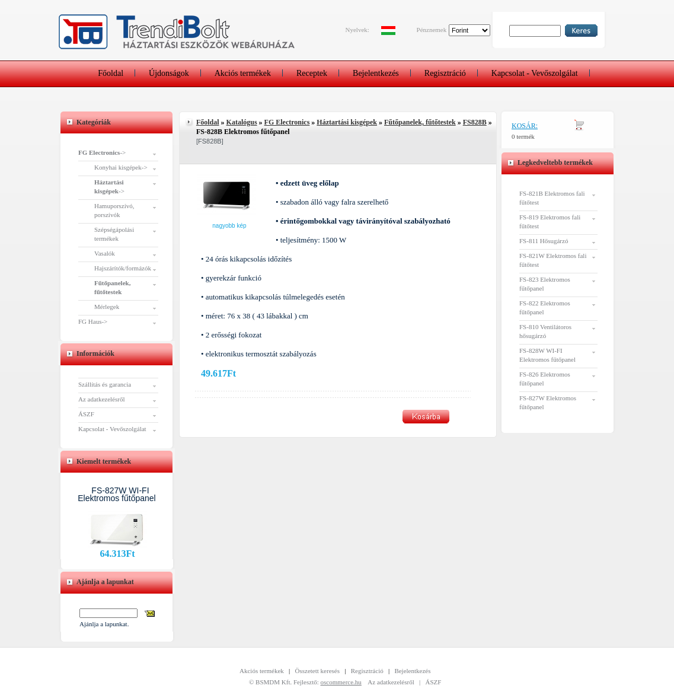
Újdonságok (169, 73)
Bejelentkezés (376, 73)
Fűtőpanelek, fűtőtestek (420, 122)
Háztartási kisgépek (347, 122)
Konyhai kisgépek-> (121, 167)
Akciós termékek (243, 73)
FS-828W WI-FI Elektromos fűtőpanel (547, 355)
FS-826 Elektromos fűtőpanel (544, 379)
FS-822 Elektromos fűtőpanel (544, 307)
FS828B (475, 122)
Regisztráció (445, 73)
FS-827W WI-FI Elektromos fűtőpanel (117, 494)
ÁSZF (86, 413)
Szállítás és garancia (104, 384)
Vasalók (104, 253)
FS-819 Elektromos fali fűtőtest (549, 221)
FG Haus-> (92, 321)
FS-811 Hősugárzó (543, 240)
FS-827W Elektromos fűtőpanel (547, 402)
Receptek (311, 73)
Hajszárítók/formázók (122, 268)
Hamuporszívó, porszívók (114, 210)
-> (102, 152)
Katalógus (241, 122)
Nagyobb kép (229, 225)
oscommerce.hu (341, 682)
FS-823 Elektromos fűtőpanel (544, 284)
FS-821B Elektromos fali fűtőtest (552, 198)
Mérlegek (106, 306)
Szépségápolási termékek (114, 234)
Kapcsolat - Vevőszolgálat (534, 73)
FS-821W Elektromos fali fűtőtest (552, 260)
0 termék (523, 136)
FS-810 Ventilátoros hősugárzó (545, 331)
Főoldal (110, 73)
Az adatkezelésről (101, 399)
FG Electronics (287, 122)
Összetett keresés (317, 670)
